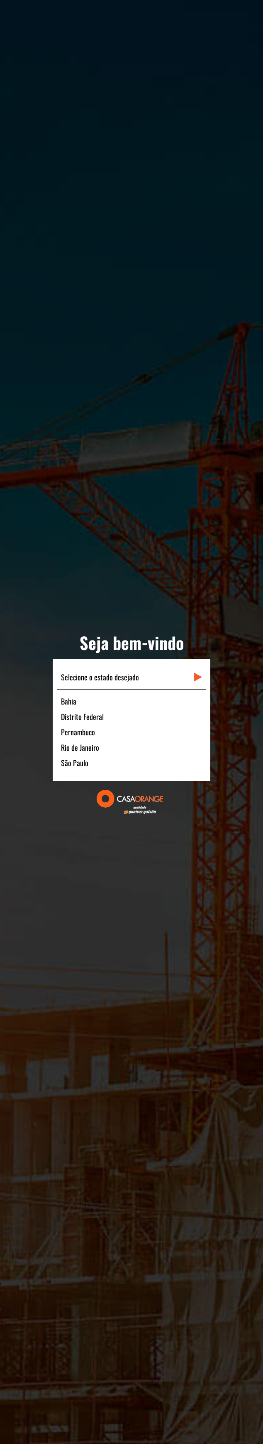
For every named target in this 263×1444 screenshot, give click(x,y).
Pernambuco (78, 732)
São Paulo (74, 762)
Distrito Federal (82, 716)
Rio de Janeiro (80, 747)
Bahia (68, 701)
